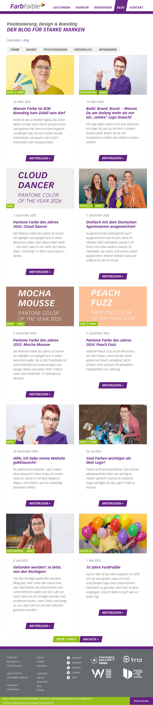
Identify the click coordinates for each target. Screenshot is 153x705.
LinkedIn (73, 672)
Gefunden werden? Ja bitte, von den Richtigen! (37, 569)
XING (72, 677)
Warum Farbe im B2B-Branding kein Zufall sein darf (39, 110)
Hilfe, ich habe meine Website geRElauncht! (39, 460)
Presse (40, 657)
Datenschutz (13, 689)
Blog (120, 7)
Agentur (82, 7)
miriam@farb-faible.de (17, 677)
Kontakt (136, 7)
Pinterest (74, 667)
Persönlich (83, 49)
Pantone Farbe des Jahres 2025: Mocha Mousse (35, 342)
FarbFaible (13, 40)
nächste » (91, 639)
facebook (74, 662)
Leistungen (61, 7)
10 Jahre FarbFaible (103, 567)
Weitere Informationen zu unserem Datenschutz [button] (28, 702)
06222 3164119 (14, 673)
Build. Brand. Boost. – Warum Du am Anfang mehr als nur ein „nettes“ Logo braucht (111, 112)
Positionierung (55, 49)
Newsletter (42, 665)
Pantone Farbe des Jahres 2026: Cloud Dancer (35, 224)
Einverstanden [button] (141, 701)
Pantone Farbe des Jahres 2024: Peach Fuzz (108, 342)
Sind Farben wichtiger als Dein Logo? (108, 460)
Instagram (74, 657)
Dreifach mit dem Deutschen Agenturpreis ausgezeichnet (111, 224)
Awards (40, 661)
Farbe (14, 49)
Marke (31, 49)
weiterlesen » (40, 158)
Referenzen (103, 7)
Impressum (12, 685)
